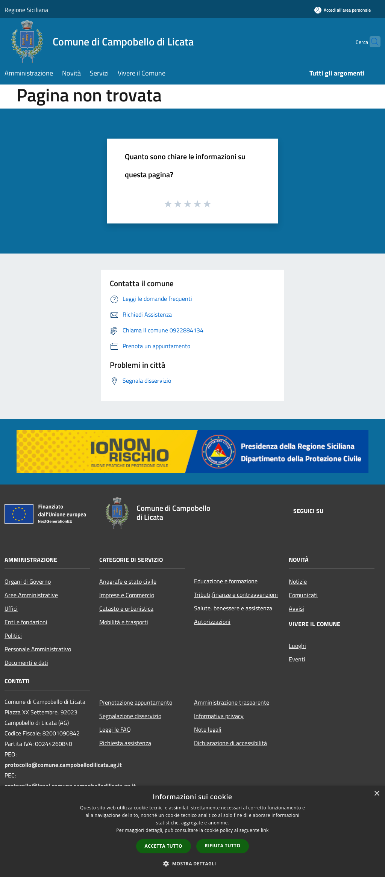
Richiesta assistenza (125, 742)
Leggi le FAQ (115, 729)
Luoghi (297, 645)
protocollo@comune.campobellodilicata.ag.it (63, 764)
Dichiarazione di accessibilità (230, 742)
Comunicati (303, 594)
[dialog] (192, 831)
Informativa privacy (219, 715)
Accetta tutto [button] (163, 846)
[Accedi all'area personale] (342, 10)
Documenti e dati (26, 662)
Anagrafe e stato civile (127, 581)
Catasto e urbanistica (126, 608)
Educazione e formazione (226, 581)
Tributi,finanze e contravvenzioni (236, 594)
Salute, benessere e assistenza (233, 608)
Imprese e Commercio (126, 594)
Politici (13, 635)
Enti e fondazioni (26, 621)
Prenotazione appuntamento (135, 702)
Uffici (11, 608)
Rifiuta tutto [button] (223, 845)
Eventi (297, 659)
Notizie (298, 581)
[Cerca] (371, 42)
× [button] (376, 794)
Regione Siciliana (26, 9)
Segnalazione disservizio (130, 715)
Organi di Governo (28, 581)
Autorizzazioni (212, 621)
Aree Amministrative (31, 594)
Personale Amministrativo (38, 649)
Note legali (207, 729)
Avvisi (296, 608)
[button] (192, 863)
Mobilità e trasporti (123, 621)
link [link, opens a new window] (265, 830)
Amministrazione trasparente (231, 702)
